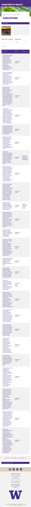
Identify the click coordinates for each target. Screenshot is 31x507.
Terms (16, 505)
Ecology (23, 207)
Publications (17, 61)
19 (5, 458)
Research (9, 14)
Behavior (24, 204)
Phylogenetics (25, 158)
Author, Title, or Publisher (7, 39)
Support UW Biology (15, 486)
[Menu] (28, 2)
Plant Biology (24, 159)
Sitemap (20, 505)
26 (23, 458)
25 (20, 458)
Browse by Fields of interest (8, 462)
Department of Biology (12, 4)
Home (4, 14)
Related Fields (18, 39)
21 (10, 458)
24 (18, 458)
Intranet (15, 487)
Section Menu (5, 23)
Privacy (11, 505)
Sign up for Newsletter (15, 484)
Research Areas (16, 14)
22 (13, 458)
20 (8, 458)
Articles (16, 62)
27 (25, 458)
